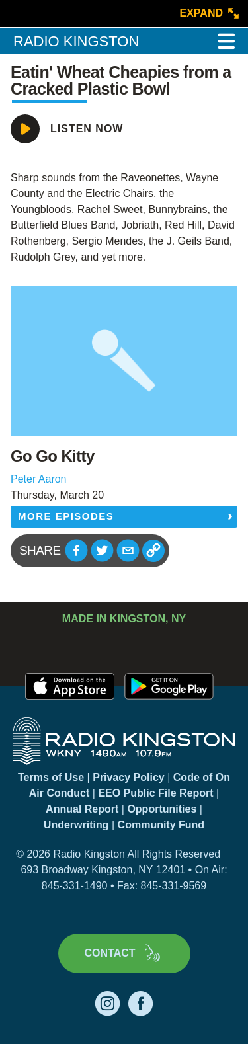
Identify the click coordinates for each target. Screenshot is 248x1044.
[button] (76, 550)
